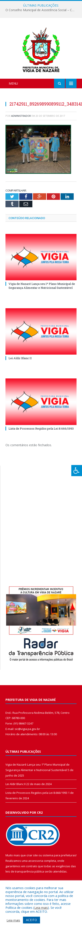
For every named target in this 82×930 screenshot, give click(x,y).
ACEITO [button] (31, 920)
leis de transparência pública (24, 871)
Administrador (21, 115)
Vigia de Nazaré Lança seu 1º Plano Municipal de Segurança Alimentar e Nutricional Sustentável (42, 286)
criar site (32, 855)
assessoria (35, 861)
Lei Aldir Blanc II (20, 358)
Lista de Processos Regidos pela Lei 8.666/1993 (41, 428)
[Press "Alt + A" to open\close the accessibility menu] (76, 470)
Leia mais (41, 907)
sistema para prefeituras (59, 855)
